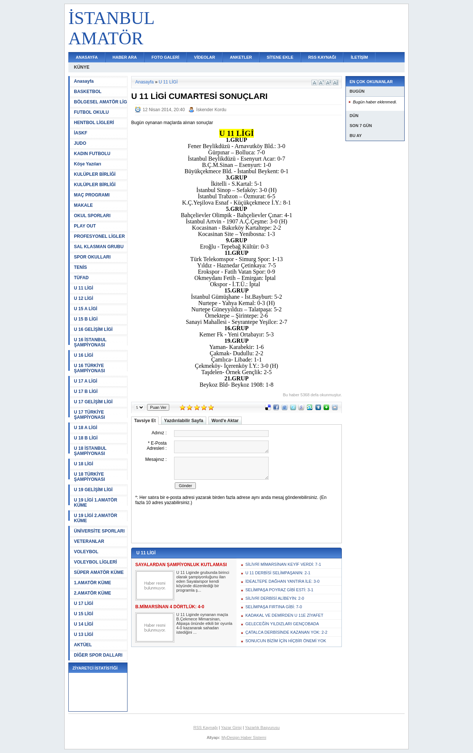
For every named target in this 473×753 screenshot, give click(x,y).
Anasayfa (83, 81)
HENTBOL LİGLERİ (94, 122)
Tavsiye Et (145, 420)
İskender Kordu (211, 109)
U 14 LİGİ (83, 624)
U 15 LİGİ (83, 613)
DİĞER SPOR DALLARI (98, 655)
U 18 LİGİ (83, 463)
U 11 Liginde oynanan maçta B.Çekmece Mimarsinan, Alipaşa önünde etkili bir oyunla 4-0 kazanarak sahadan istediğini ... (204, 623)
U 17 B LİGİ (86, 391)
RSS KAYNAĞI (322, 57)
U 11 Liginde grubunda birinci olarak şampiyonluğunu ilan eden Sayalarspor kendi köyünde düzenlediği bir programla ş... (202, 581)
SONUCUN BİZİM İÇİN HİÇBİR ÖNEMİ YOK (285, 641)
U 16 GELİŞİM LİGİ (93, 329)
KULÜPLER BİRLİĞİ (95, 174)
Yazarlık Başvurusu (262, 727)
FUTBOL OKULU (91, 112)
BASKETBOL (88, 91)
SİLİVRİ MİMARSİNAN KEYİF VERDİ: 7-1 (283, 564)
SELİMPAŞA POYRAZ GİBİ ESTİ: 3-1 (279, 590)
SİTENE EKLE (280, 57)
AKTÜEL (83, 644)
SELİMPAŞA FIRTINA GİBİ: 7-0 (273, 607)
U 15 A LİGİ (85, 308)
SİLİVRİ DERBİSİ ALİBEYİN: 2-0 (274, 598)
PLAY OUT (85, 226)
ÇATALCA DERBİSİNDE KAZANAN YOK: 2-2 (286, 632)
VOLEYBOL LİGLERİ (95, 562)
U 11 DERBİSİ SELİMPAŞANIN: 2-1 (277, 573)
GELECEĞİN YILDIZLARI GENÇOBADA (282, 624)
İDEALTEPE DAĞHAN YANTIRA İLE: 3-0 (282, 581)
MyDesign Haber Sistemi (243, 737)
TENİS (80, 267)
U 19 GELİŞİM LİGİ (93, 489)
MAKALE (83, 205)
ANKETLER (241, 57)
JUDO (80, 143)
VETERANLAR (89, 541)
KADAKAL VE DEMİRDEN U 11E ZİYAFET (284, 615)
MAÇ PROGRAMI (92, 195)
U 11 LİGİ (83, 288)
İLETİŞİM (359, 57)
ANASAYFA (87, 57)
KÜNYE (81, 67)
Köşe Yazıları (87, 164)
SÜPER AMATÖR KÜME (99, 572)
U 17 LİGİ (83, 603)
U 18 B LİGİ (86, 438)
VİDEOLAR (204, 57)
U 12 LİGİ (83, 298)
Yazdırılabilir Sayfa (183, 420)
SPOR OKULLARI (92, 257)
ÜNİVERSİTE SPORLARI (99, 531)
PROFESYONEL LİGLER (99, 236)
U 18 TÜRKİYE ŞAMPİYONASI (89, 477)
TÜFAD (81, 277)
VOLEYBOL (86, 551)
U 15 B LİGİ (86, 319)
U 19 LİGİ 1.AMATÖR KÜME (95, 502)
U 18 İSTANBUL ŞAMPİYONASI (90, 451)
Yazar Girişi (231, 727)
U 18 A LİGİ (85, 427)
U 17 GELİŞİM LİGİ (93, 401)
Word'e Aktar (225, 420)
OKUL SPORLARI (92, 215)
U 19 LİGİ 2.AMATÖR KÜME (95, 518)
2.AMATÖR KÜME (92, 593)
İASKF (80, 133)
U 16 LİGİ (83, 355)
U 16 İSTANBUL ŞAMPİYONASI (90, 342)
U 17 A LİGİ (85, 381)
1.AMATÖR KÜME (92, 582)
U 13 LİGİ (83, 634)
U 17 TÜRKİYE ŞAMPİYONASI (89, 415)
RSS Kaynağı (205, 727)
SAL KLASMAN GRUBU (98, 246)
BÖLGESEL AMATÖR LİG (100, 102)
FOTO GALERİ (165, 57)
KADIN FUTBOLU (92, 153)
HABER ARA (125, 57)
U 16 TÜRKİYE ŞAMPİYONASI (89, 368)
